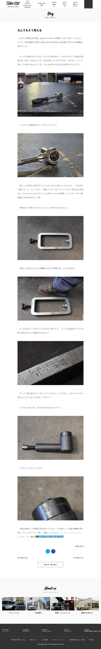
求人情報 (45, 640)
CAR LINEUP (27, 4)
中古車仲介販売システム (18, 640)
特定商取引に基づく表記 (77, 640)
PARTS (54, 4)
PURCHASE (41, 4)
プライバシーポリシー (58, 640)
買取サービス (34, 640)
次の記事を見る (78, 558)
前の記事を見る (22, 558)
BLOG (75, 4)
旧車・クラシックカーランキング (49, 536)
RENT (65, 4)
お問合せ (91, 640)
